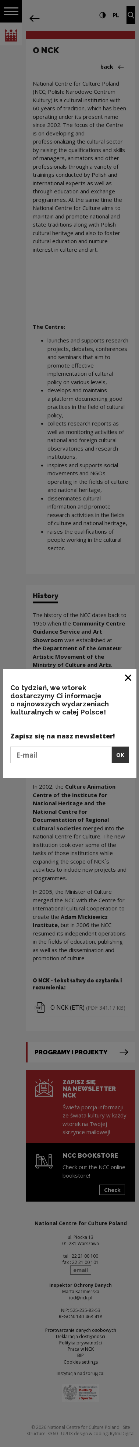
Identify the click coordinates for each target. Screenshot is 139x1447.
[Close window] (128, 677)
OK (120, 754)
